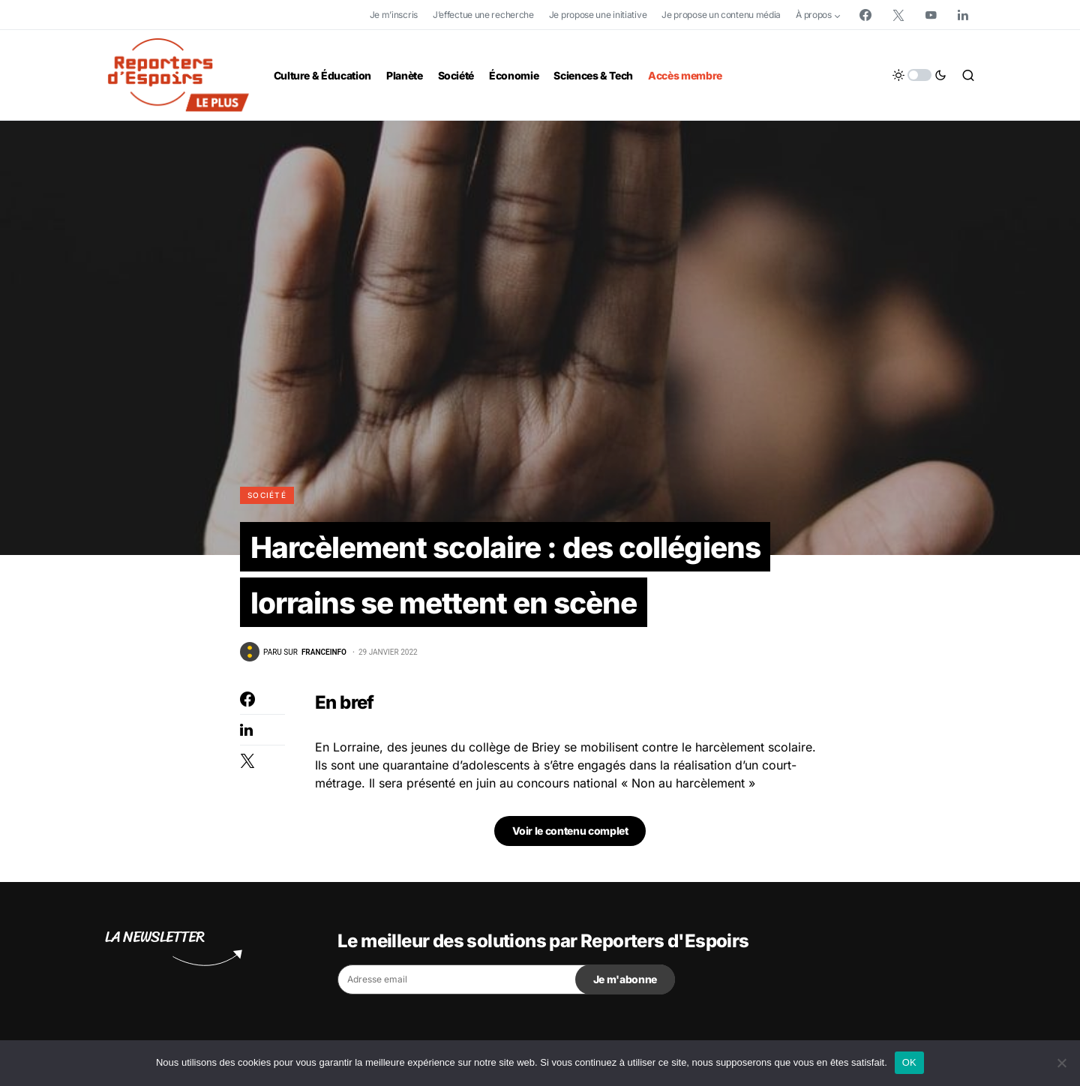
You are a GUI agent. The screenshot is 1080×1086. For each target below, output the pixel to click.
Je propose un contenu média (721, 14)
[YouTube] (931, 15)
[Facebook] (866, 15)
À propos (814, 14)
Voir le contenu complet (570, 833)
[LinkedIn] (963, 15)
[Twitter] (898, 15)
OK (909, 1062)
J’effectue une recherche (483, 14)
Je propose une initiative (598, 14)
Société (267, 495)
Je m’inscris (394, 14)
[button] (919, 75)
